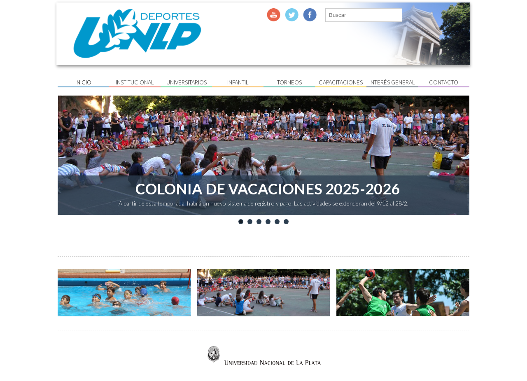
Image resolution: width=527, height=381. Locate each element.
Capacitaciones (341, 82)
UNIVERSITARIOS (186, 82)
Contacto (443, 82)
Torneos (289, 82)
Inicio (83, 82)
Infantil (238, 82)
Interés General (392, 82)
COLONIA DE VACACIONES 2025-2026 (267, 189)
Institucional (135, 82)
